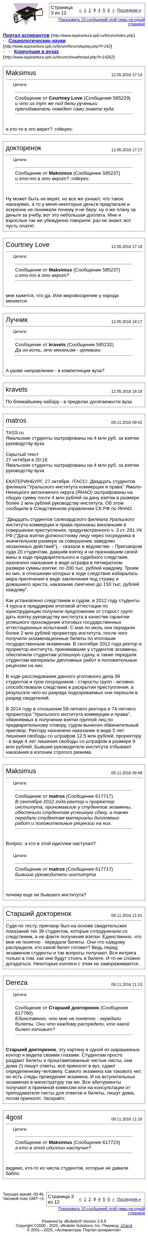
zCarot (126, 1225)
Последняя (129, 10)
